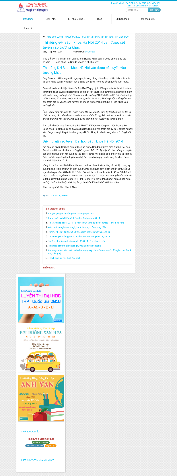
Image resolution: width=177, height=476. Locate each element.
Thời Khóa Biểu (147, 18)
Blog (99, 18)
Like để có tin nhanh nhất (37, 460)
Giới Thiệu (52, 18)
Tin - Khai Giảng (75, 18)
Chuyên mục (123, 18)
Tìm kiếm (154, 10)
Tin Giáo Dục (90, 52)
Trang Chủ (28, 18)
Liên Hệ (28, 28)
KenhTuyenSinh (60, 195)
